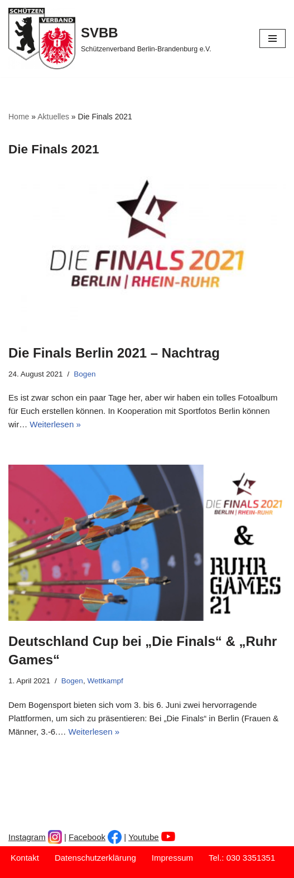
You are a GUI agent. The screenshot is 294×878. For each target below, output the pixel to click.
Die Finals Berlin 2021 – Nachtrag (114, 352)
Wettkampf (105, 681)
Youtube (143, 837)
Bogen (84, 374)
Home (18, 116)
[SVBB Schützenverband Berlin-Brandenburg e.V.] (109, 38)
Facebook (87, 837)
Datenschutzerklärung (95, 857)
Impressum (172, 857)
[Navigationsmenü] (272, 38)
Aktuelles (53, 116)
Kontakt (25, 857)
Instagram (27, 837)
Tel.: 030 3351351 (242, 857)
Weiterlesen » (55, 424)
